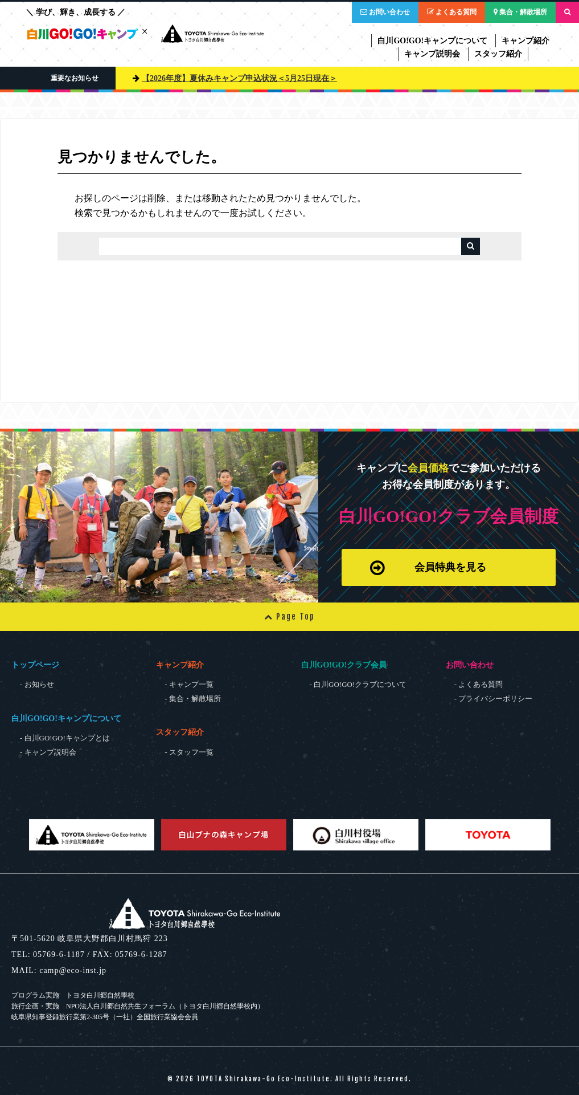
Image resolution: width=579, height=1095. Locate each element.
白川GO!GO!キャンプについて (432, 40)
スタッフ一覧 (191, 752)
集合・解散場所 (520, 12)
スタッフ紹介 (498, 54)
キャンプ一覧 (191, 684)
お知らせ (39, 684)
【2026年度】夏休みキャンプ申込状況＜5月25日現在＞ (239, 78)
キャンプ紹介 (525, 40)
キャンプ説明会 (432, 54)
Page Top (289, 616)
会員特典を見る (426, 563)
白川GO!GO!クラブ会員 (344, 665)
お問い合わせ (385, 12)
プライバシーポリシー (495, 698)
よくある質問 (452, 12)
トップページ (35, 665)
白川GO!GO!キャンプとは (67, 738)
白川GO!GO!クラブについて (360, 684)
